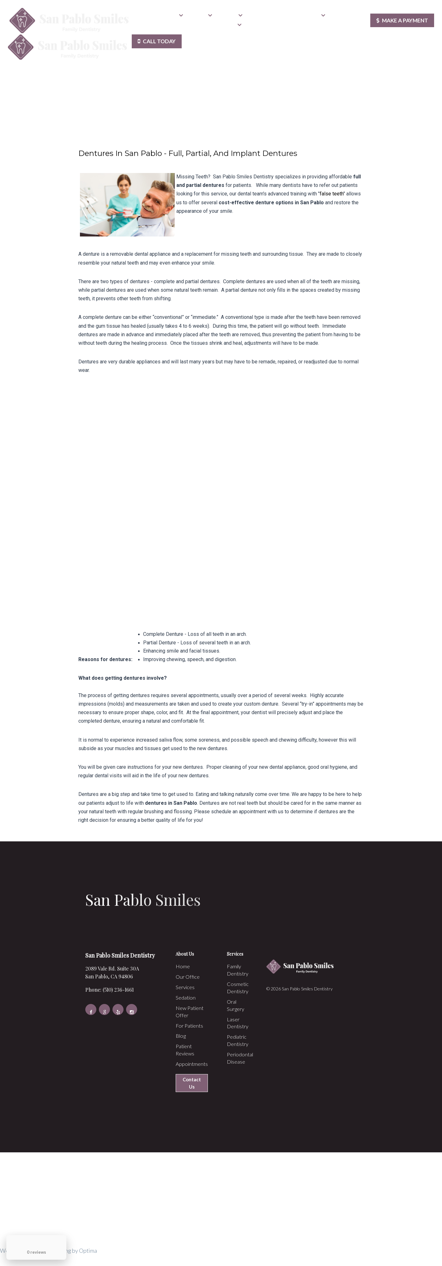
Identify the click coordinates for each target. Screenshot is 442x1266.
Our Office (168, 17)
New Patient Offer (268, 17)
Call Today (158, 44)
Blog (336, 17)
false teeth (331, 194)
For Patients (309, 17)
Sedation (229, 17)
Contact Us (226, 26)
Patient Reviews (153, 26)
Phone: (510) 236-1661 (105, 989)
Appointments (190, 26)
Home (142, 17)
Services (200, 17)
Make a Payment (401, 22)
